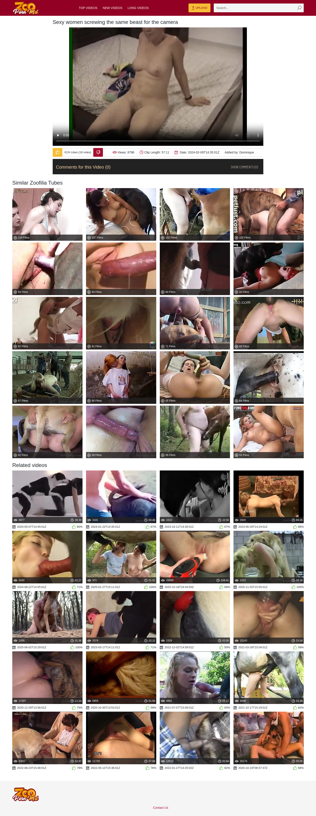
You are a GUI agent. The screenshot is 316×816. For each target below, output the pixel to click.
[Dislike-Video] (98, 152)
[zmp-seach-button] (299, 8)
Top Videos (88, 8)
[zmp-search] (259, 8)
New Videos (112, 8)
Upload (199, 8)
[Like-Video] (57, 152)
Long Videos (138, 8)
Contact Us (160, 807)
